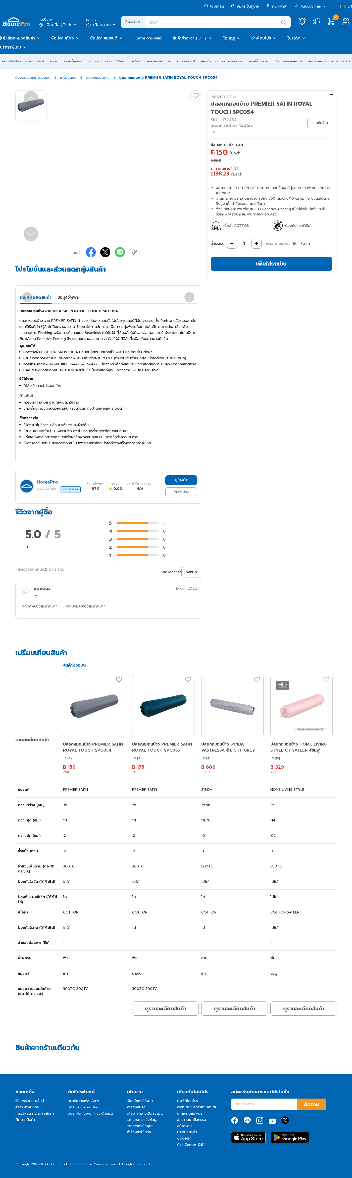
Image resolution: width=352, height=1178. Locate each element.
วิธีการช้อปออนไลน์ (29, 1101)
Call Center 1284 (191, 1144)
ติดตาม (311, 1104)
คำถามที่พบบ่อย (27, 1107)
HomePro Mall (148, 38)
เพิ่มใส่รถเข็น (271, 263)
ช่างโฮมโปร (261, 38)
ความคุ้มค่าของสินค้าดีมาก (86, 606)
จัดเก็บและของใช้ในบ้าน (111, 61)
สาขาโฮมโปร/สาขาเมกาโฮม (197, 1107)
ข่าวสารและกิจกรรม (191, 1119)
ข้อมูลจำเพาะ (68, 297)
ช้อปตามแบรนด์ (103, 38)
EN (350, 6)
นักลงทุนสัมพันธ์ (189, 1113)
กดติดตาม (70, 489)
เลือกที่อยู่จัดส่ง (58, 24)
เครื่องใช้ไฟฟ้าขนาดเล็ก (41, 61)
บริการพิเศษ (10, 47)
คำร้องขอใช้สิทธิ (139, 1132)
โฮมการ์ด (214, 6)
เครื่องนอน (68, 77)
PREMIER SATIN (223, 97)
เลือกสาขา (101, 24)
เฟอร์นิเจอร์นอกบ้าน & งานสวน (329, 61)
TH (338, 6)
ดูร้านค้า (181, 480)
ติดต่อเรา (184, 1138)
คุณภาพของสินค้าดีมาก (40, 606)
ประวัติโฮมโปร (187, 1101)
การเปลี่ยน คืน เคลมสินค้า (34, 1113)
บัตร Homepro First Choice (90, 1113)
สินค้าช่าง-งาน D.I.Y (189, 38)
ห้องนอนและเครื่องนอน (33, 77)
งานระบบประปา (186, 61)
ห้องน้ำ (206, 61)
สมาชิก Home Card (83, 1101)
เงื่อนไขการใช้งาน (140, 1101)
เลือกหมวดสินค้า (20, 38)
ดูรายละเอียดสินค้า (165, 1008)
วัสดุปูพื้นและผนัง (260, 61)
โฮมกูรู (229, 38)
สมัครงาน (184, 1126)
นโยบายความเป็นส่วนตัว (145, 1113)
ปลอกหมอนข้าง (98, 77)
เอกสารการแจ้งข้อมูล (143, 1119)
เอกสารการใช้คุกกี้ (140, 1126)
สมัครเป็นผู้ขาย (245, 6)
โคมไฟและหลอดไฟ (289, 61)
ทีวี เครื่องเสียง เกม (77, 61)
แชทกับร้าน (181, 492)
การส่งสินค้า (136, 1107)
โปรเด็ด (293, 38)
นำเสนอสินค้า (187, 1132)
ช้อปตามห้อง (62, 38)
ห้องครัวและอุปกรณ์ (229, 61)
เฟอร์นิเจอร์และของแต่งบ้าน (151, 61)
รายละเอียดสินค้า (36, 297)
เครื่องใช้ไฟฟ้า (11, 61)
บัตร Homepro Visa (83, 1107)
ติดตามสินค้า (25, 1119)
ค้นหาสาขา (276, 6)
